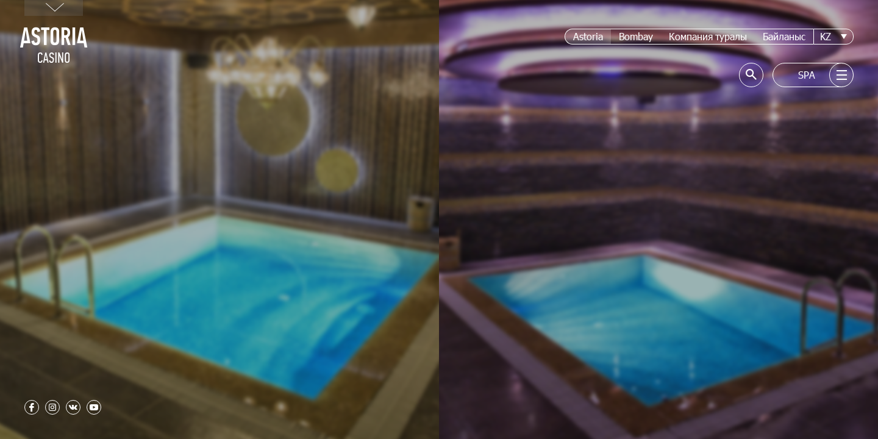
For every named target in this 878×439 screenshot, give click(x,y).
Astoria (588, 36)
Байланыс (784, 36)
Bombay (636, 36)
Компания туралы (708, 36)
